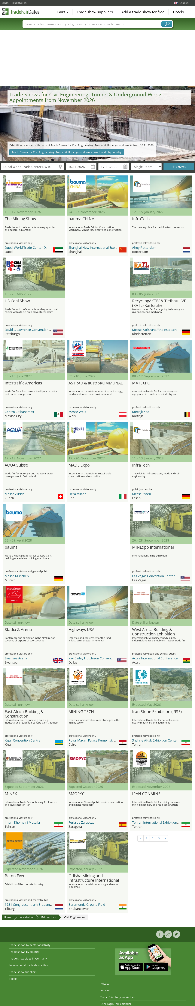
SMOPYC (76, 793)
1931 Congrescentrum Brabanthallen (32, 904)
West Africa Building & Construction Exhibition (153, 632)
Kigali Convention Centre (23, 740)
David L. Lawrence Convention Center (32, 329)
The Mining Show (20, 218)
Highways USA (81, 629)
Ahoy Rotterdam (144, 247)
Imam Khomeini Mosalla (22, 822)
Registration (19, 2)
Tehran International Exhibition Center (160, 822)
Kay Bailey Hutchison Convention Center (98, 658)
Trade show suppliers (95, 12)
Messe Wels (77, 412)
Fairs (62, 12)
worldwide (26, 917)
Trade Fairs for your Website (118, 997)
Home (7, 917)
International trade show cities (28, 965)
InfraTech (141, 218)
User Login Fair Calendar (115, 1004)
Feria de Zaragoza (81, 822)
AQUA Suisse (16, 465)
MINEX (11, 793)
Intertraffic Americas (23, 383)
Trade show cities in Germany (28, 958)
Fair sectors (48, 917)
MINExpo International (153, 547)
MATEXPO (141, 383)
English (185, 2)
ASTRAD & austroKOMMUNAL (96, 383)
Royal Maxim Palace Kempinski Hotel (95, 740)
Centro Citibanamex (19, 412)
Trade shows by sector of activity (29, 945)
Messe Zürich (14, 494)
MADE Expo (79, 465)
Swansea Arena (16, 658)
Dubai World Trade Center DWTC (29, 247)
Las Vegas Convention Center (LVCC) (158, 576)
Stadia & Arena (18, 629)
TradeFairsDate (20, 11)
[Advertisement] (98, 58)
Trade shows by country (24, 952)
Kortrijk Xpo (140, 412)
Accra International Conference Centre (160, 658)
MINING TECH (81, 711)
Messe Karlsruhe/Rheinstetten (154, 329)
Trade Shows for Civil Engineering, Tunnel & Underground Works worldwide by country (66, 152)
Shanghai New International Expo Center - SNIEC (104, 247)
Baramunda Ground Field (87, 904)
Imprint (105, 990)
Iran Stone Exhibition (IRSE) (157, 711)
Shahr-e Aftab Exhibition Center (155, 740)
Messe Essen (141, 494)
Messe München (17, 576)
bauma (11, 547)
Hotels (178, 12)
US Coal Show (17, 301)
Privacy (104, 983)
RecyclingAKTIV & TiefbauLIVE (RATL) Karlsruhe (159, 303)
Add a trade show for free (142, 12)
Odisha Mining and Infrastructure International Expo (94, 878)
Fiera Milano (77, 494)
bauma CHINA (81, 218)
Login (5, 2)
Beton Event (16, 875)
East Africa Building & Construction (24, 714)
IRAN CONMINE (146, 793)
